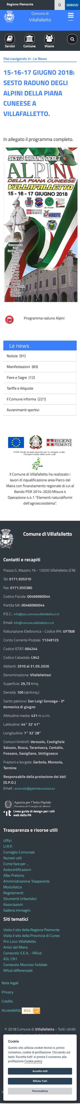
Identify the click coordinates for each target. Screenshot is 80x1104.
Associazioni (13, 904)
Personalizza (40, 1091)
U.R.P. (8, 846)
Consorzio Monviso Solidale (25, 964)
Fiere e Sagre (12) (20, 377)
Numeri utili (12, 858)
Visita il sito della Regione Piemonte (31, 930)
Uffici (7, 840)
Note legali (10, 983)
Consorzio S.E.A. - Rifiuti (22, 953)
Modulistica (12, 887)
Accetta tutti (40, 1071)
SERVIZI (72, 4)
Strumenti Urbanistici (20, 898)
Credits (7, 1001)
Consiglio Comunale (19, 852)
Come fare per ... (16, 864)
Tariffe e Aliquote (19, 388)
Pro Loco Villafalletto (19, 941)
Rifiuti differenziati (18, 970)
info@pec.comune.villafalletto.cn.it (36, 614)
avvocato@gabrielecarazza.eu (35, 788)
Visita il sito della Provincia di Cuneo (31, 935)
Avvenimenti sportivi (22, 410)
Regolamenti (13, 893)
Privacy (7, 992)
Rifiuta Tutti (40, 1081)
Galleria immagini (16, 910)
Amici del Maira (15, 947)
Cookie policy (33, 1061)
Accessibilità (11, 1010)
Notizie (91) (16, 356)
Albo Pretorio (13, 875)
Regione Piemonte (20, 4)
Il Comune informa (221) (26, 399)
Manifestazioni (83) (22, 366)
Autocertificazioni (17, 869)
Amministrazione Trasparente (26, 881)
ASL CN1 (10, 959)
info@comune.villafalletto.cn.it (34, 622)
